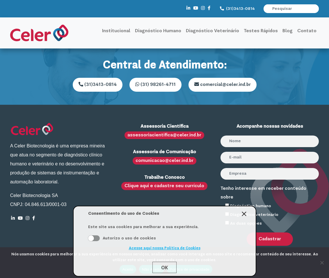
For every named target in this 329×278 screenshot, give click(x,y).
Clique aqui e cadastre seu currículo (164, 186)
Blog (287, 31)
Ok (164, 267)
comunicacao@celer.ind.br (164, 160)
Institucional (116, 31)
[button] (315, 8)
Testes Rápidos (261, 31)
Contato (306, 31)
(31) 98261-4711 (155, 84)
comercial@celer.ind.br (222, 84)
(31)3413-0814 (237, 9)
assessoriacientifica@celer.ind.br (164, 135)
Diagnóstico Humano (158, 31)
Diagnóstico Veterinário (212, 31)
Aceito (94, 238)
